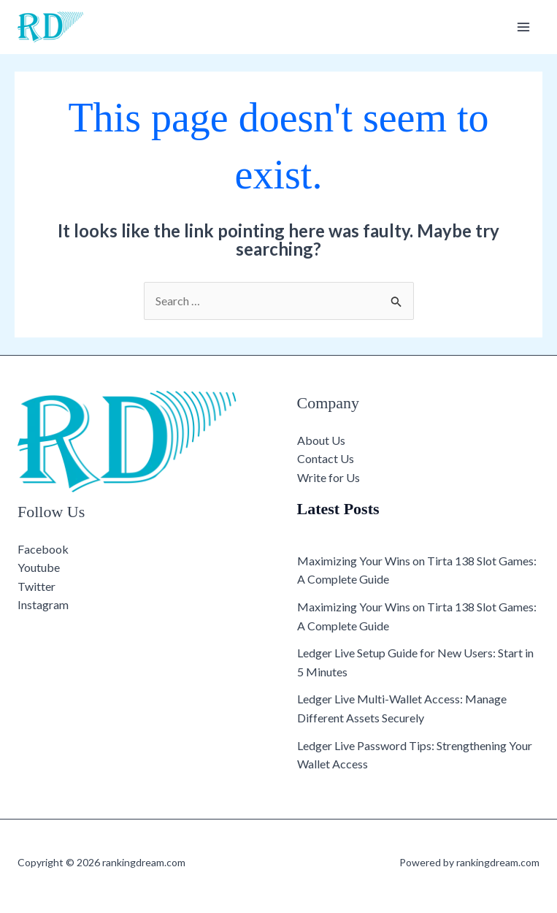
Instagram (43, 604)
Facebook (43, 549)
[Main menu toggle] (523, 27)
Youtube (39, 567)
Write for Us (328, 477)
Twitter (36, 586)
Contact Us (325, 458)
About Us (321, 440)
